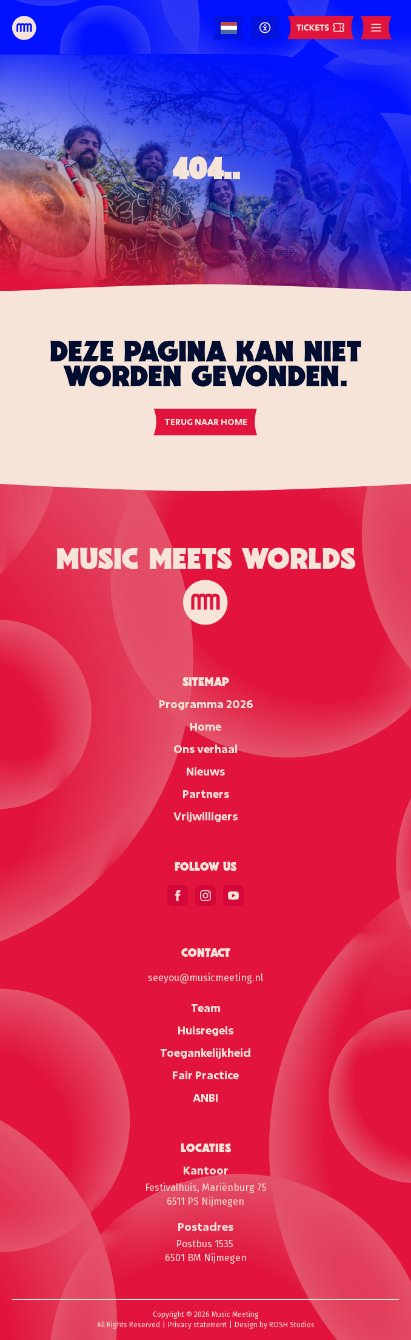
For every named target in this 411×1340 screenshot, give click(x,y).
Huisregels (205, 1030)
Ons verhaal (205, 749)
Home (205, 726)
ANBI (205, 1097)
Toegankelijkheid (205, 1052)
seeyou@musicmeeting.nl (205, 977)
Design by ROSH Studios (275, 1325)
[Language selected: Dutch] (229, 28)
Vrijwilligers (205, 816)
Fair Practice (205, 1075)
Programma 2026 (206, 704)
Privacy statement (197, 1325)
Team (206, 1007)
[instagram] (205, 895)
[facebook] (177, 895)
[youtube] (233, 895)
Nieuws (205, 771)
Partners (205, 793)
